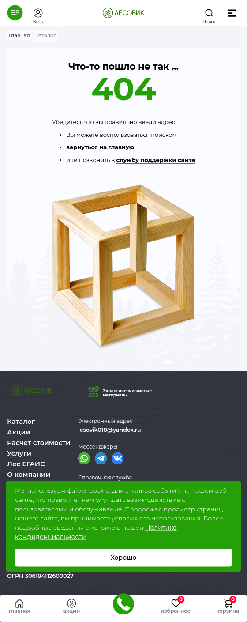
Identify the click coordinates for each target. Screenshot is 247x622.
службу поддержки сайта (155, 159)
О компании (28, 474)
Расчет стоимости (39, 442)
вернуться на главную (100, 147)
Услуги (19, 453)
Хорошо (124, 558)
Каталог (21, 421)
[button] (15, 13)
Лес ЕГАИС (26, 464)
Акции (18, 432)
